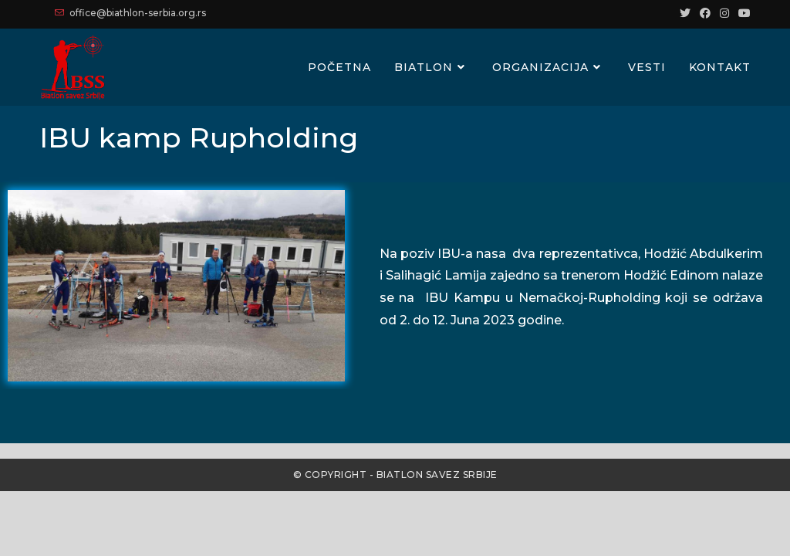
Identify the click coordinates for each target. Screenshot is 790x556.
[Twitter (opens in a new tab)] (685, 13)
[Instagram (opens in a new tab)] (724, 13)
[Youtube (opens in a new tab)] (742, 13)
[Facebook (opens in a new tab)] (705, 13)
